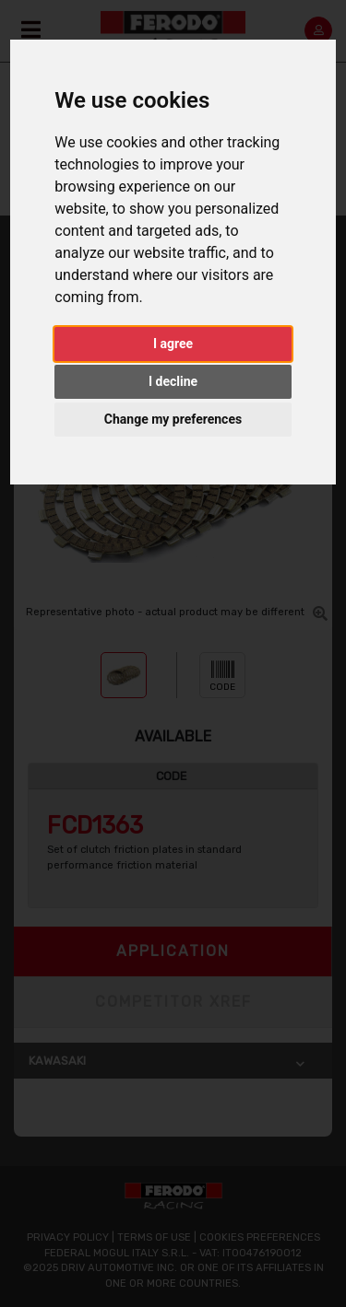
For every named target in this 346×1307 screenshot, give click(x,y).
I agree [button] (173, 343)
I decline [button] (173, 381)
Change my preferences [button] (173, 419)
